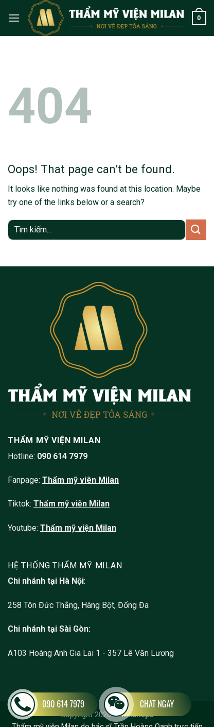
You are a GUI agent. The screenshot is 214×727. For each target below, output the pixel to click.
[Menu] (14, 17)
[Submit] (196, 229)
